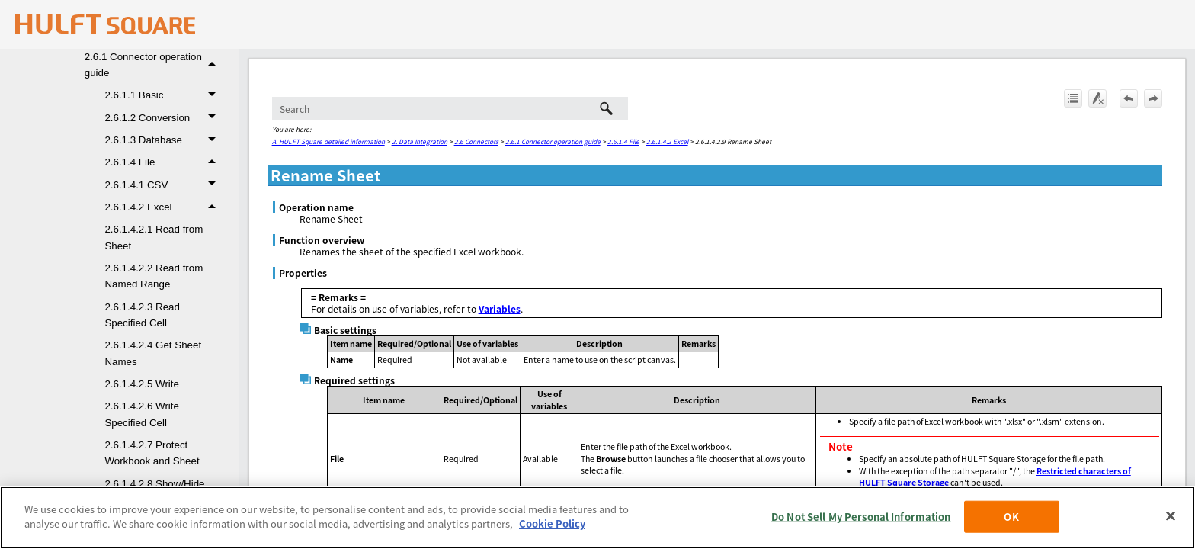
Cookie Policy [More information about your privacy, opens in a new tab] (552, 523)
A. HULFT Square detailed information (328, 141)
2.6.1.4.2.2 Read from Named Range (153, 276)
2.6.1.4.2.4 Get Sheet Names (152, 353)
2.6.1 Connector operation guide (154, 65)
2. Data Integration (419, 141)
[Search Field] (450, 108)
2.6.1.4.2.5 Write (141, 384)
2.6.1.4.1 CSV (163, 185)
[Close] (1170, 515)
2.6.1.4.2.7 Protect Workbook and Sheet (151, 453)
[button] (214, 65)
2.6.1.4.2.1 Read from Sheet (153, 237)
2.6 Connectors (476, 141)
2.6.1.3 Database (163, 140)
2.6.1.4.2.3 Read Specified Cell (142, 315)
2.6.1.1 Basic (163, 95)
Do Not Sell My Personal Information (861, 516)
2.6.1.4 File (163, 162)
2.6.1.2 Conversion (163, 118)
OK (1011, 516)
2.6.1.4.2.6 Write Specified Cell (141, 414)
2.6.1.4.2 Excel (163, 207)
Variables (500, 308)
